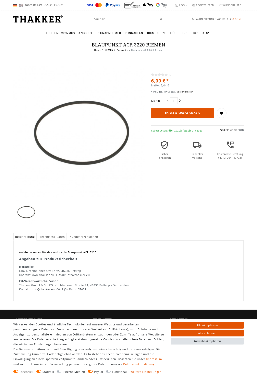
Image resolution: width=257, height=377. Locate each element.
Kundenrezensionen (84, 237)
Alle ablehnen (207, 333)
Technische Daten (52, 237)
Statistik (48, 372)
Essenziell (27, 372)
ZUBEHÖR (170, 33)
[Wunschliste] (229, 5)
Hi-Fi (184, 33)
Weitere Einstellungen (146, 372)
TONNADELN (134, 33)
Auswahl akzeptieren (207, 341)
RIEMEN (153, 33)
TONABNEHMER (109, 33)
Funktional (119, 372)
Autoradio (122, 49)
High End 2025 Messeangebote (70, 33)
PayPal (98, 372)
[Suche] (161, 19)
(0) (170, 75)
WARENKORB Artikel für (216, 19)
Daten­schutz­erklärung (138, 364)
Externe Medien (74, 372)
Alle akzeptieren (207, 325)
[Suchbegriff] (128, 19)
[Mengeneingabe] (174, 100)
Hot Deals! (200, 33)
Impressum (154, 359)
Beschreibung (25, 237)
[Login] (181, 5)
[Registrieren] (203, 5)
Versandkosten (184, 91)
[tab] (25, 237)
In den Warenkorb (182, 113)
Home (97, 49)
